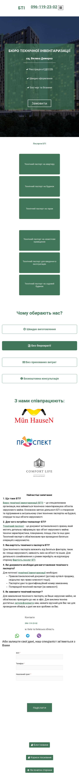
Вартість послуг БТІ (24, 560)
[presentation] (38, 692)
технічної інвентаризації (31, 572)
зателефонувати (24, 603)
